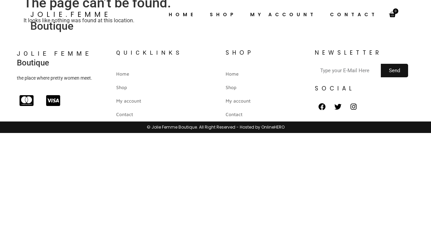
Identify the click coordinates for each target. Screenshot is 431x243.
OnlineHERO (273, 127)
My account (283, 14)
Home (182, 14)
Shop (223, 14)
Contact (354, 14)
